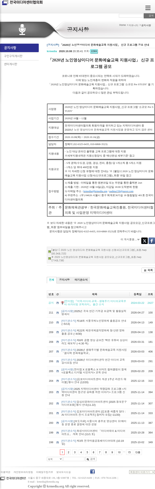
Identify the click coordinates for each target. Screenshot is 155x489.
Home (122, 25)
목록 (148, 270)
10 (119, 452)
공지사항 (10, 48)
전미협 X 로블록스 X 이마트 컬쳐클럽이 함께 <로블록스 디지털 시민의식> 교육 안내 (94, 371)
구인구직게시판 (13, 56)
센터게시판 (10, 64)
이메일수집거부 (44, 472)
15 (129, 452)
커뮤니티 (133, 25)
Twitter (144, 241)
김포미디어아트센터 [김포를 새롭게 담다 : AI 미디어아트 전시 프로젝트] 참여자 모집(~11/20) (94, 413)
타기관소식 (81, 279)
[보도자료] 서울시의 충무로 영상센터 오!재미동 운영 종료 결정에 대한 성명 (94, 423)
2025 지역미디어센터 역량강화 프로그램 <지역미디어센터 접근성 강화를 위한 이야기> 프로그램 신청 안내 (94, 392)
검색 (149, 15)
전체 (51, 279)
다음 (137, 452)
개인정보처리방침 (23, 472)
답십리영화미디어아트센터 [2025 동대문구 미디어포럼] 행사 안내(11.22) (94, 403)
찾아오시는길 (63, 472)
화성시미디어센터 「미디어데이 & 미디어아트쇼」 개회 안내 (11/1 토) (93, 432)
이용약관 (5, 472)
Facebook (152, 241)
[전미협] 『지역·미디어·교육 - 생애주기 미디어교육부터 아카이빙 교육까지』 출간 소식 (95, 303)
